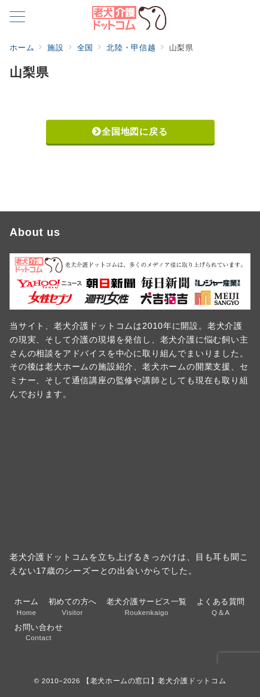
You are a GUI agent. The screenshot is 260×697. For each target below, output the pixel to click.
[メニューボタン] (17, 18)
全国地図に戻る (129, 131)
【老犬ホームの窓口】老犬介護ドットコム (154, 680)
